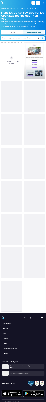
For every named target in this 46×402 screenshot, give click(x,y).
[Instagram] (30, 318)
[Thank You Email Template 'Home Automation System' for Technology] (11, 262)
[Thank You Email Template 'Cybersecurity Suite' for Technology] (11, 296)
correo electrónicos (34, 32)
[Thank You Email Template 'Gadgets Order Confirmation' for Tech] (34, 163)
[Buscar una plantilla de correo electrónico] (19, 38)
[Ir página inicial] (2, 3)
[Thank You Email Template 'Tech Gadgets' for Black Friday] (11, 163)
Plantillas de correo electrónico (8, 8)
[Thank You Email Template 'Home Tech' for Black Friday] (34, 262)
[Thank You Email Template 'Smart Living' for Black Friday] (11, 196)
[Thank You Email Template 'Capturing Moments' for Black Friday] (34, 229)
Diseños (12, 32)
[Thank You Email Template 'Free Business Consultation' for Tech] (34, 96)
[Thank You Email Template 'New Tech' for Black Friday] (34, 129)
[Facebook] (25, 318)
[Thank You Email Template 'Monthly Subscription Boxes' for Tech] (11, 96)
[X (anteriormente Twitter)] (36, 318)
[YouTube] (42, 318)
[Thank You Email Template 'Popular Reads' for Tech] (11, 229)
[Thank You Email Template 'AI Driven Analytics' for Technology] (34, 196)
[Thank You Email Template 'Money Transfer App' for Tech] (11, 129)
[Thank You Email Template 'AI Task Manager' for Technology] (34, 60)
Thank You (22, 8)
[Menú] (43, 3)
